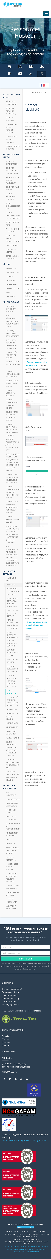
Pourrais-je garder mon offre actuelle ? (12, 333)
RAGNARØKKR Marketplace (11, 907)
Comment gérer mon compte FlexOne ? (12, 355)
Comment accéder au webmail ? (10, 393)
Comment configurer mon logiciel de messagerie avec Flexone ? (12, 492)
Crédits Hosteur (9, 1001)
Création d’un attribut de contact (13, 613)
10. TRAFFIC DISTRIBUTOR (11, 858)
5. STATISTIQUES (12, 723)
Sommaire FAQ (11, 268)
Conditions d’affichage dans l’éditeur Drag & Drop (13, 764)
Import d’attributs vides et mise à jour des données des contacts (12, 639)
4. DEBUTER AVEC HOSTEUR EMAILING (12, 716)
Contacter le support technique (11, 139)
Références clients (10, 992)
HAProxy (6, 1045)
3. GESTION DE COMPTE (11, 811)
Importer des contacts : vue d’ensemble (13, 591)
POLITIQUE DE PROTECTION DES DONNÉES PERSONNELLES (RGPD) (26, 1243)
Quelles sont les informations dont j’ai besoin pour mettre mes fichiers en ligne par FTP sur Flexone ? (12, 462)
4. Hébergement (12, 284)
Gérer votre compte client (11, 102)
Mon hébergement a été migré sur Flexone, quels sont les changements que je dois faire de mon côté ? (12, 556)
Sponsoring (8, 1051)
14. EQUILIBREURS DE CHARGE (12, 893)
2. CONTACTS (11, 585)
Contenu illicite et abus (26, 1237)
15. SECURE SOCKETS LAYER (11, 900)
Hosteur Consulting (10, 998)
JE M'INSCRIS (25, 958)
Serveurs (6, 1042)
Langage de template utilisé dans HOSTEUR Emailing (12, 776)
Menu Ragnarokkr (11, 793)
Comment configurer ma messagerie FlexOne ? (12, 404)
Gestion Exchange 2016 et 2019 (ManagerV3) (13, 215)
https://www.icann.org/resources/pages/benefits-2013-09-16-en (25, 1140)
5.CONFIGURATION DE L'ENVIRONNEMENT (13, 826)
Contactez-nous (38, 1231)
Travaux (21, 1234)
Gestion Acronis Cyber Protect (12, 257)
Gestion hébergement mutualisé (11, 196)
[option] (44, 85)
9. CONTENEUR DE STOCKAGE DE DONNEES (12, 850)
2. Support (10, 276)
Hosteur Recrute (9, 995)
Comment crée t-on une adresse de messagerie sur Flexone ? (12, 478)
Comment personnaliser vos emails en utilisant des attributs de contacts (11, 749)
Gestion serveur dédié (12, 223)
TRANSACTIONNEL (12, 738)
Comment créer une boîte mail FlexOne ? (12, 383)
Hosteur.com (9, 1234)
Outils (24, 1231)
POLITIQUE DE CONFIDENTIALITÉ (26, 1240)
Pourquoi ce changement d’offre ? (11, 309)
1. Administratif (12, 272)
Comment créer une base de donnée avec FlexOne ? (12, 416)
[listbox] (44, 85)
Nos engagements (10, 1004)
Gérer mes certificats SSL (11, 162)
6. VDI (8, 292)
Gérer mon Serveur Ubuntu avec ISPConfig (12, 171)
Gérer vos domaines (10, 119)
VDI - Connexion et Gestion (12, 230)
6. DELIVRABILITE (12, 727)
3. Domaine (10, 280)
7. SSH (8, 840)
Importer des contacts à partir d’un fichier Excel (12, 602)
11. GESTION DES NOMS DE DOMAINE (12, 867)
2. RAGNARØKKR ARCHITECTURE (12, 804)
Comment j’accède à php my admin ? (13, 519)
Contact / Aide (12, 1231)
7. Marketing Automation (11, 732)
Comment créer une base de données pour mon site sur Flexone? (12, 507)
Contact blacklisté (11, 691)
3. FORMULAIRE (11, 709)
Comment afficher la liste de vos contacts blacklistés (11, 681)
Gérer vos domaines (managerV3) (11, 111)
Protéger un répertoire (11, 250)
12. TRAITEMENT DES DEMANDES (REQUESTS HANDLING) (11, 877)
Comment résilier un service (13, 147)
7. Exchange (10, 296)
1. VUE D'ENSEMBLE (13, 799)
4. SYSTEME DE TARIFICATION (11, 818)
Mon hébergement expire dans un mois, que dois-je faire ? (12, 321)
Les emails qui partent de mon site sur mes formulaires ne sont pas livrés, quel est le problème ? (12, 534)
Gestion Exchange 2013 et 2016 (13, 206)
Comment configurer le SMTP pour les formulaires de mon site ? (12, 429)
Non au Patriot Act (41, 1234)
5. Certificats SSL (12, 288)
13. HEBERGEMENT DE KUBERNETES (12, 887)
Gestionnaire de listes (12, 660)
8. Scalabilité (11, 844)
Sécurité (5, 1039)
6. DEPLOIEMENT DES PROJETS (12, 834)
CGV (28, 1234)
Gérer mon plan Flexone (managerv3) (12, 180)
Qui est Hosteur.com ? (12, 989)
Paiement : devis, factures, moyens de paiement (12, 128)
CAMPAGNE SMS (11, 245)
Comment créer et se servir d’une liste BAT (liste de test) (13, 701)
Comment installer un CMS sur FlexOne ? (12, 374)
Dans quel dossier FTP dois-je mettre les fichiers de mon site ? (12, 444)
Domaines (6, 1036)
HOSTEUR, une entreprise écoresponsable (21, 1010)
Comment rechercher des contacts (13, 652)
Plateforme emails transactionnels (13, 238)
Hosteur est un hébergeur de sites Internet (25, 1224)
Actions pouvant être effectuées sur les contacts (13, 624)
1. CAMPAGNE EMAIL (11, 579)
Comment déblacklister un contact (12, 669)
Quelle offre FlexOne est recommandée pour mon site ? (12, 344)
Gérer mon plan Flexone (12, 188)
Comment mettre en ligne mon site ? (13, 364)
